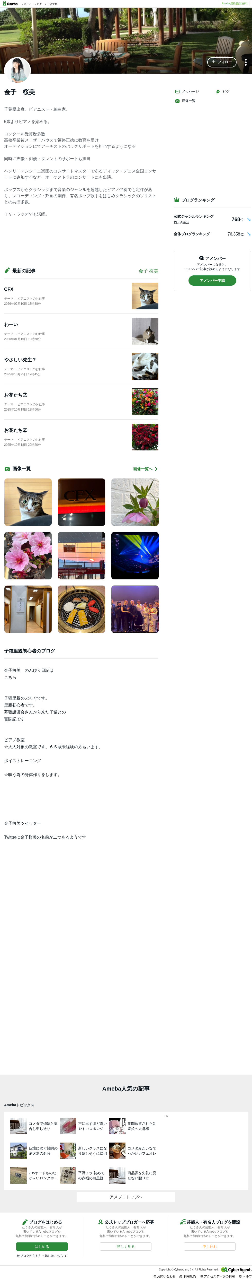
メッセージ (187, 91)
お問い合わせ (164, 1276)
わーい (11, 324)
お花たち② (15, 430)
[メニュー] (246, 62)
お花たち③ (15, 395)
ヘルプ (245, 1276)
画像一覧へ (145, 469)
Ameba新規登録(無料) (234, 3)
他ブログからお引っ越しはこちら (40, 1256)
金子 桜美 (148, 271)
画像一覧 (185, 100)
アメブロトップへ (126, 1197)
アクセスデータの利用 (217, 1276)
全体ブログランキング (192, 234)
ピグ (222, 91)
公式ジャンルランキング (193, 216)
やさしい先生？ (20, 359)
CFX (8, 289)
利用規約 (187, 1276)
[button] (222, 62)
